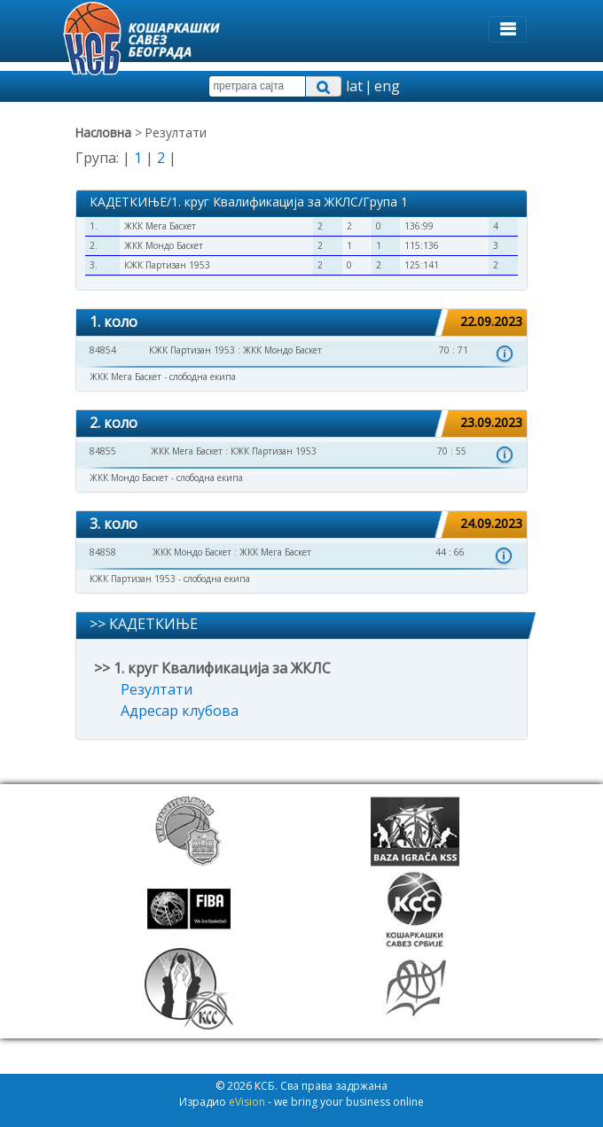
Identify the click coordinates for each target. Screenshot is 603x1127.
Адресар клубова (180, 710)
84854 (103, 350)
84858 (103, 552)
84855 (103, 451)
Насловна (103, 132)
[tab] (301, 323)
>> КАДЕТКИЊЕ (144, 623)
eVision (247, 1101)
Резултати (156, 689)
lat (354, 86)
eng (387, 86)
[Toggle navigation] (508, 29)
